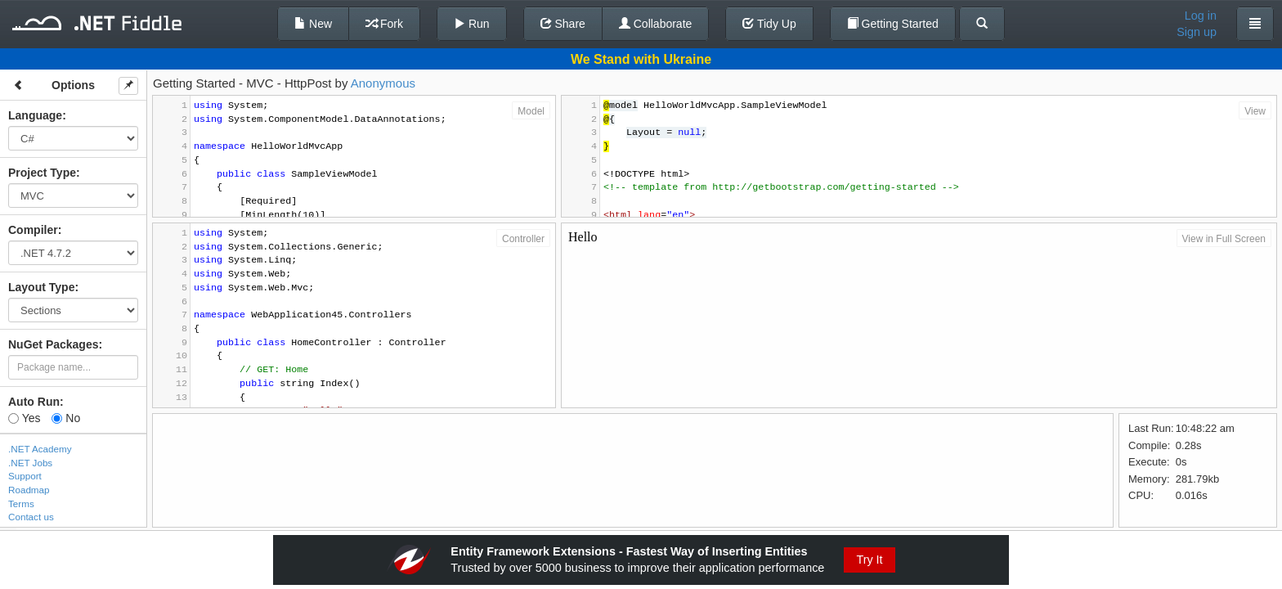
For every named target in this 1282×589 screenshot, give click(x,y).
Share (562, 23)
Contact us (31, 516)
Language (35, 115)
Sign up (1197, 31)
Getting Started (893, 23)
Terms (21, 503)
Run (472, 23)
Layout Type (41, 287)
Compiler (33, 229)
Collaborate (656, 23)
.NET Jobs (30, 462)
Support (25, 475)
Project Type (42, 172)
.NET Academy (40, 448)
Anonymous (383, 83)
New (313, 23)
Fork (384, 23)
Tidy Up (769, 23)
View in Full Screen (1224, 239)
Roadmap (29, 489)
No (66, 418)
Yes (24, 418)
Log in (1201, 15)
